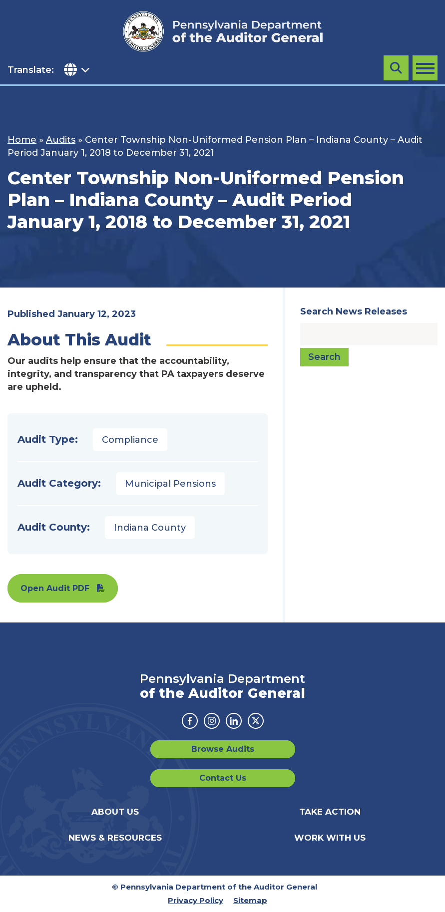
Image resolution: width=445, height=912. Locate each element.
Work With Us (330, 838)
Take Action (330, 812)
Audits (60, 139)
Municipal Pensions (170, 483)
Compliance (130, 439)
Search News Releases (353, 311)
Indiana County (150, 527)
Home (21, 139)
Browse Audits (222, 749)
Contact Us (222, 778)
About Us (115, 812)
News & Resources (115, 838)
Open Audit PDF (54, 588)
